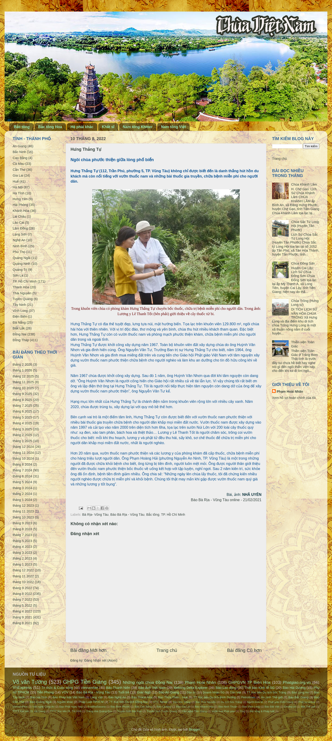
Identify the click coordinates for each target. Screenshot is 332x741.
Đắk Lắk (19, 328)
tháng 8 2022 (22, 594)
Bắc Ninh (19, 152)
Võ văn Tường (30, 682)
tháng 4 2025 (22, 423)
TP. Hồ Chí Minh (173, 514)
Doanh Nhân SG (214, 692)
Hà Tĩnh (18, 193)
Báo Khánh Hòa (204, 706)
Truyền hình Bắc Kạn (129, 711)
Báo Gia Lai (183, 706)
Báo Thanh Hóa (141, 697)
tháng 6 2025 (22, 411)
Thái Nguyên (22, 293)
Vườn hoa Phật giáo (223, 711)
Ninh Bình (20, 246)
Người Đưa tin (255, 702)
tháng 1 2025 (22, 441)
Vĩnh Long (20, 311)
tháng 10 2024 (23, 458)
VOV (65, 692)
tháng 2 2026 (22, 364)
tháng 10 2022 (23, 582)
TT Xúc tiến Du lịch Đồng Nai (128, 702)
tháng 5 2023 (22, 541)
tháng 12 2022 (23, 570)
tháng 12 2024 (23, 447)
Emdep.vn (290, 706)
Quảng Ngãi (21, 258)
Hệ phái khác (82, 127)
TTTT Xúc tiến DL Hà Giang (29, 711)
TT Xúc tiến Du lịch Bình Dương (214, 697)
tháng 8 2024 (22, 464)
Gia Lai (18, 175)
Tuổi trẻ (123, 692)
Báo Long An (300, 692)
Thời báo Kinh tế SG (259, 688)
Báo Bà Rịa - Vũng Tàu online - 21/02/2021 (226, 500)
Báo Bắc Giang (298, 697)
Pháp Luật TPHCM (91, 702)
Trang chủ (167, 650)
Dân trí (191, 692)
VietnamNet (89, 688)
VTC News (160, 702)
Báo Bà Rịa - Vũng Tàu (127, 514)
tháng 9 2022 (22, 588)
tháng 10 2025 (23, 388)
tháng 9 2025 (22, 394)
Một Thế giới (308, 706)
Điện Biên (20, 316)
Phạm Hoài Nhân (290, 391)
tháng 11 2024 (23, 453)
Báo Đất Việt (271, 706)
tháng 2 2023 (22, 558)
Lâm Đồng (20, 228)
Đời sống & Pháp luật (262, 711)
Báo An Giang (168, 692)
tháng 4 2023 (22, 546)
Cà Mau (18, 164)
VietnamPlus (20, 706)
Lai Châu (19, 216)
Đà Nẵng (19, 322)
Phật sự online (306, 702)
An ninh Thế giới (272, 697)
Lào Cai (18, 222)
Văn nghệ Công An (43, 706)
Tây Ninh (19, 305)
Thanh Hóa (21, 287)
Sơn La (18, 275)
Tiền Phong (45, 692)
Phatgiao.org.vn (297, 682)
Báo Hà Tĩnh (38, 697)
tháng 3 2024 (22, 488)
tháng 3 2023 (22, 552)
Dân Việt (235, 692)
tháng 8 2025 (22, 400)
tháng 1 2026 (22, 370)
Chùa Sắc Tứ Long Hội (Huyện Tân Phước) (305, 226)
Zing (242, 711)
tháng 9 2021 (22, 617)
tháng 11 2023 (23, 511)
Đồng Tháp (21, 340)
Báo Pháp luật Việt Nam (69, 697)
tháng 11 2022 (23, 576)
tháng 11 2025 (23, 382)
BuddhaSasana (97, 706)
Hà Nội (18, 187)
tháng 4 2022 (22, 611)
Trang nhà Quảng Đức (99, 711)
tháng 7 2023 (22, 535)
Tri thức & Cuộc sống (57, 688)
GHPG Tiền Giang (85, 682)
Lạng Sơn (20, 234)
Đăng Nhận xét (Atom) (100, 660)
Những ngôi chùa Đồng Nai (148, 682)
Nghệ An (19, 240)
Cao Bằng (20, 158)
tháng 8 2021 (22, 623)
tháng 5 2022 (22, 605)
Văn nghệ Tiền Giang (194, 711)
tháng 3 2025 (22, 429)
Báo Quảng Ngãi (41, 702)
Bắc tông (22, 127)
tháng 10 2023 (23, 517)
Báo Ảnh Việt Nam (152, 688)
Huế (16, 181)
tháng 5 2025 (22, 417)
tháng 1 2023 (22, 564)
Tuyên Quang (23, 299)
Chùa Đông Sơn (303, 263)
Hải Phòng (20, 205)
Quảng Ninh (21, 263)
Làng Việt (96, 697)
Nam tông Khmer (138, 127)
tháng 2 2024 (22, 494)
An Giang (20, 146)
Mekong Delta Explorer (191, 688)
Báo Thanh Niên (118, 688)
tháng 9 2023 (22, 523)
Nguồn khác (65, 702)
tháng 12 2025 (23, 376)
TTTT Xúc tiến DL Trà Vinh (65, 711)
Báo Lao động (226, 688)
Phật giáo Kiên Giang (280, 702)
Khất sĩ (108, 127)
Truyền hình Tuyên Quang (162, 711)
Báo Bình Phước (120, 706)
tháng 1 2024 (22, 500)
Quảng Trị (20, 269)
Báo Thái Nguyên (205, 702)
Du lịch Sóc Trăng (231, 702)
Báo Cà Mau (164, 706)
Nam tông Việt (173, 127)
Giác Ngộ (144, 692)
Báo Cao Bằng (143, 706)
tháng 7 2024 (22, 470)
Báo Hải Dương (294, 688)
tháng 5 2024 (22, 482)
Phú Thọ (19, 252)
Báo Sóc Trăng (182, 702)
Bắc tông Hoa (50, 127)
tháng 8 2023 (22, 529)
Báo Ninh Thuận (227, 706)
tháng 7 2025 (22, 405)
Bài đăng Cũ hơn (244, 650)
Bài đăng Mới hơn (88, 650)
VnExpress (22, 687)
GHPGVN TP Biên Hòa (249, 682)
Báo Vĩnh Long (251, 706)
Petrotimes (248, 697)
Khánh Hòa (21, 211)
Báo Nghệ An (117, 697)
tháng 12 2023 (23, 505)
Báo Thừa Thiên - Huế (173, 697)
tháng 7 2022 (22, 599)
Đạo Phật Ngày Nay (71, 706)
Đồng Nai (20, 334)
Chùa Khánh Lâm (304, 184)
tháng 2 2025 (22, 435)
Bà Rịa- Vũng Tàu (95, 514)
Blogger (194, 729)
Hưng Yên (20, 199)
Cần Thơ (19, 170)
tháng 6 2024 (22, 476)
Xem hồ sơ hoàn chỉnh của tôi (294, 398)
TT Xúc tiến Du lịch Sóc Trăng (266, 692)
